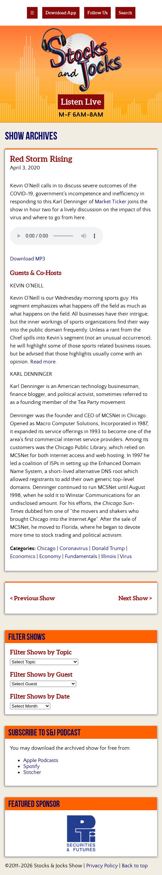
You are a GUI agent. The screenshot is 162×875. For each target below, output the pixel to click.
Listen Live (81, 101)
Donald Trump (108, 548)
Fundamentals (81, 556)
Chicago (46, 548)
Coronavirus (74, 548)
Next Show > (135, 598)
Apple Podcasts (40, 760)
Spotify (31, 766)
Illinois (108, 556)
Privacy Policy (102, 866)
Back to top (135, 866)
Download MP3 (27, 259)
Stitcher (32, 772)
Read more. (43, 362)
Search (125, 12)
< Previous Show (32, 598)
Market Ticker (110, 202)
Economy (50, 556)
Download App (61, 12)
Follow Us (97, 12)
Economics (22, 556)
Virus (126, 556)
